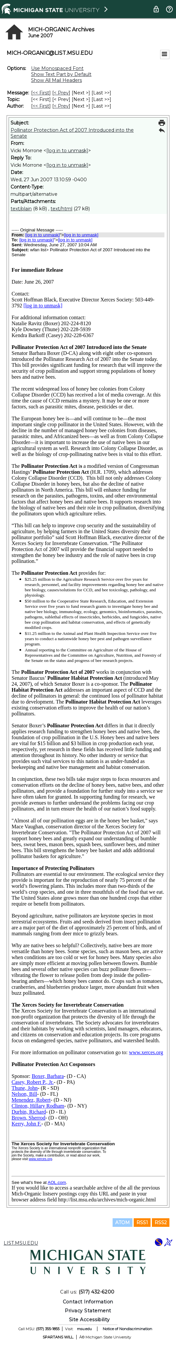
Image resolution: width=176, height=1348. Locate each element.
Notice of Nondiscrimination (127, 1329)
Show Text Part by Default (61, 74)
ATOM (122, 1223)
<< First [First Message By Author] (41, 106)
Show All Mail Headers (56, 80)
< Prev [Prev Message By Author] (61, 106)
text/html (61, 209)
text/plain (21, 209)
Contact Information (88, 1302)
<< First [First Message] (41, 93)
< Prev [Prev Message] (61, 93)
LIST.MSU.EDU (21, 1243)
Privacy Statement (88, 1311)
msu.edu (84, 1329)
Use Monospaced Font (57, 68)
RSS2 (161, 1223)
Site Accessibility (89, 1320)
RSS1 (142, 1223)
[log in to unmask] (67, 151)
